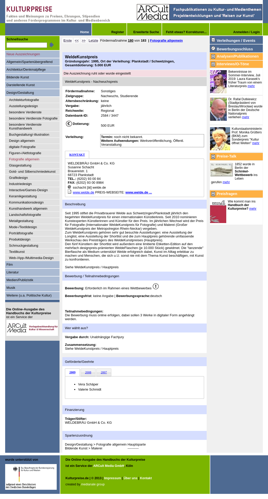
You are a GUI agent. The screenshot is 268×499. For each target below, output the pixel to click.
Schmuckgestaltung (23, 245)
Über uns (130, 478)
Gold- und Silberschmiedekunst (32, 171)
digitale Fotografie (22, 147)
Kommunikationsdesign (26, 202)
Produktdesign (19, 239)
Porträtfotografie (21, 233)
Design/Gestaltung (20, 93)
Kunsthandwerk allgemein (28, 208)
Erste (67, 40)
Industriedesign (20, 184)
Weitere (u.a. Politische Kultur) (29, 295)
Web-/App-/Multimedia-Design (31, 258)
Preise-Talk (226, 156)
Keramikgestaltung (23, 196)
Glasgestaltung (20, 165)
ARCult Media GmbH (108, 466)
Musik (10, 288)
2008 (88, 372)
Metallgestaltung (21, 221)
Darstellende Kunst (20, 85)
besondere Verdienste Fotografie (33, 118)
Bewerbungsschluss (235, 49)
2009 (72, 372)
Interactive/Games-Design (28, 190)
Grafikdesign (18, 178)
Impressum (112, 478)
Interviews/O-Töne (233, 64)
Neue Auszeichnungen (23, 54)
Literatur (12, 272)
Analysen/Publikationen (238, 56)
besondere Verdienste (25, 112)
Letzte (93, 40)
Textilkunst (17, 252)
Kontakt (146, 478)
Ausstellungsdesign (23, 106)
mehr (251, 86)
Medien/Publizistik (19, 280)
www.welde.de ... (138, 192)
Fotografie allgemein (166, 40)
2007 (104, 372)
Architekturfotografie (24, 100)
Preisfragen (227, 194)
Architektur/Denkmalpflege (26, 69)
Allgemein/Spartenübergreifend (29, 62)
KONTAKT (77, 154)
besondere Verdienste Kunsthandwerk (25, 126)
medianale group (93, 484)
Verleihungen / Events (236, 41)
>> (84, 40)
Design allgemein (22, 141)
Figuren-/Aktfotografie (25, 153)
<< (77, 40)
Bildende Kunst (17, 77)
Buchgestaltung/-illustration (29, 134)
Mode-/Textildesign (23, 227)
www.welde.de (83, 192)
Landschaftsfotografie (25, 215)
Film (9, 264)
